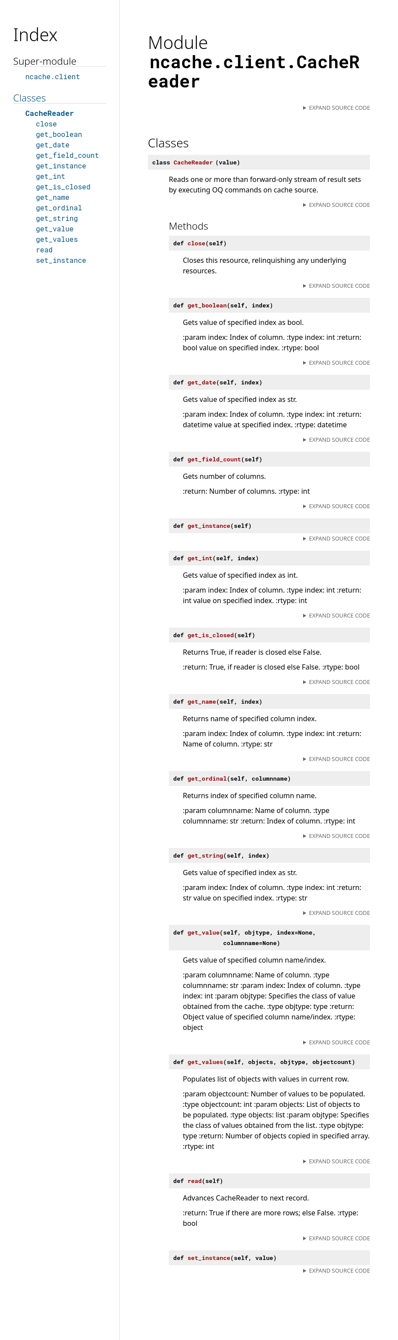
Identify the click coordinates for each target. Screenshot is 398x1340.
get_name (53, 197)
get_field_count (67, 155)
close (46, 123)
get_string (57, 218)
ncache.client (52, 76)
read (44, 249)
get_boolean (59, 134)
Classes (29, 98)
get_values (57, 239)
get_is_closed (63, 186)
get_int (50, 176)
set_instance (61, 260)
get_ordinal (59, 207)
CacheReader (49, 113)
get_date (53, 144)
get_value (54, 228)
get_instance (61, 165)
